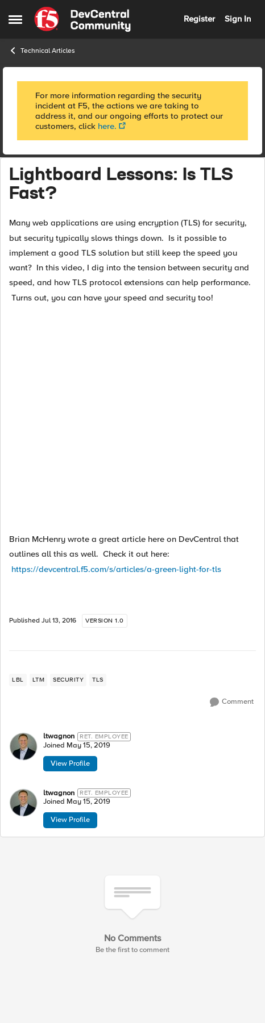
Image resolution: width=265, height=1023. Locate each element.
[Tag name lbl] (18, 680)
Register (199, 19)
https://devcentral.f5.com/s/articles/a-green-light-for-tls (116, 569)
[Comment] (232, 702)
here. (107, 126)
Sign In (238, 19)
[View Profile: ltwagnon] (23, 746)
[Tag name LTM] (39, 680)
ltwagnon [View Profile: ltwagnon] (58, 736)
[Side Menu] (15, 19)
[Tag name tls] (97, 680)
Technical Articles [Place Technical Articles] (42, 50)
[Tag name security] (68, 680)
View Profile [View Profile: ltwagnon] (70, 763)
